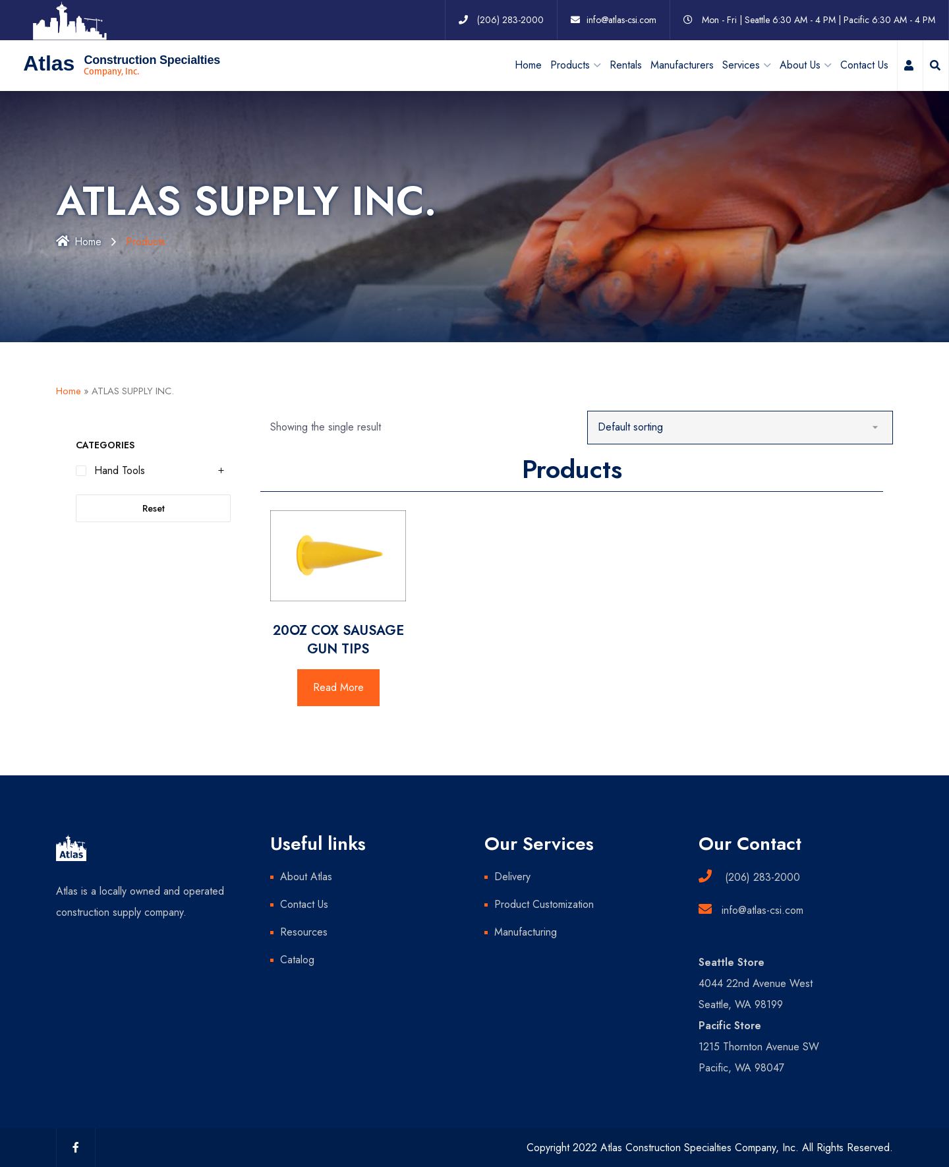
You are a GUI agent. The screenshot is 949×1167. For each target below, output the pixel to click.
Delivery (512, 875)
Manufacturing (525, 931)
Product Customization (544, 903)
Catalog (297, 959)
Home (528, 64)
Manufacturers (682, 64)
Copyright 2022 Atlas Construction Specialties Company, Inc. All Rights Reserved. (710, 1146)
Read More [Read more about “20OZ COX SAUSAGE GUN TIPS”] (338, 686)
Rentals (626, 64)
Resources (304, 931)
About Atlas (306, 875)
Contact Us (864, 64)
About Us (800, 64)
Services (741, 64)
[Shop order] (740, 427)
